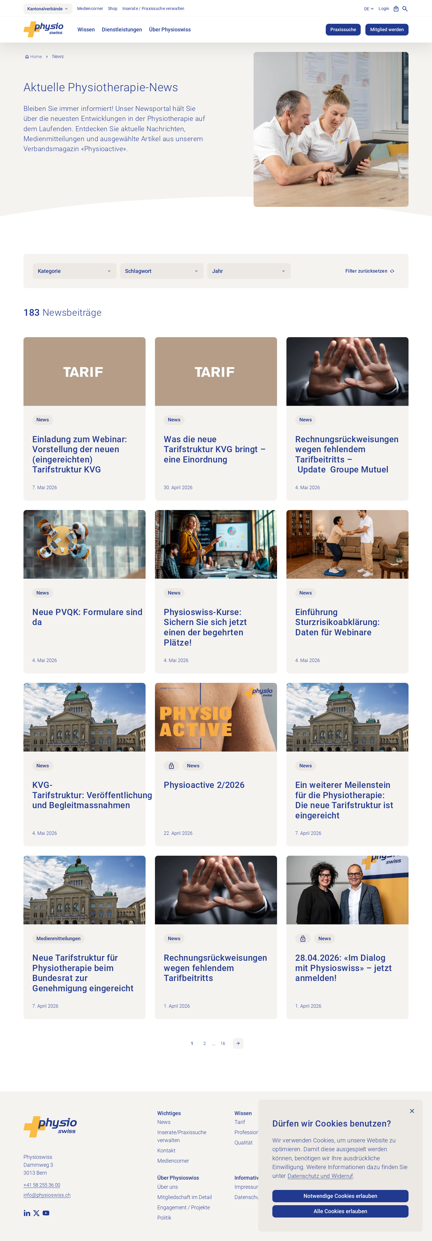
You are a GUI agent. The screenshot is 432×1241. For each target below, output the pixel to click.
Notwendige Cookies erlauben (340, 1192)
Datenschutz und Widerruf (322, 1172)
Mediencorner (94, 9)
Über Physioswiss (170, 31)
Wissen (86, 31)
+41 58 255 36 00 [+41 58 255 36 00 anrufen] (43, 1185)
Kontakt (166, 1150)
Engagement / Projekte (183, 1207)
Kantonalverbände (50, 9)
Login (383, 9)
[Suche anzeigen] (405, 9)
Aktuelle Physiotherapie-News (104, 88)
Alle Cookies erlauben (340, 1210)
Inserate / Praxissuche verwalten (157, 9)
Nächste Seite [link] (240, 1047)
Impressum (247, 1187)
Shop (117, 9)
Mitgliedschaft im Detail (184, 1197)
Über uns (167, 1187)
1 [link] (190, 1047)
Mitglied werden (387, 30)
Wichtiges (169, 1113)
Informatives (249, 1178)
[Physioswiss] (43, 31)
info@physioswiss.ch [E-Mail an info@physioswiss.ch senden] (47, 1196)
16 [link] (223, 1047)
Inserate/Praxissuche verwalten (181, 1136)
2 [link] (204, 1047)
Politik (164, 1218)
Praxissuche (343, 30)
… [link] (214, 1047)
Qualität (243, 1142)
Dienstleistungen (122, 31)
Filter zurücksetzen (366, 272)
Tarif (239, 1122)
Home (37, 57)
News (164, 1122)
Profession (246, 1132)
